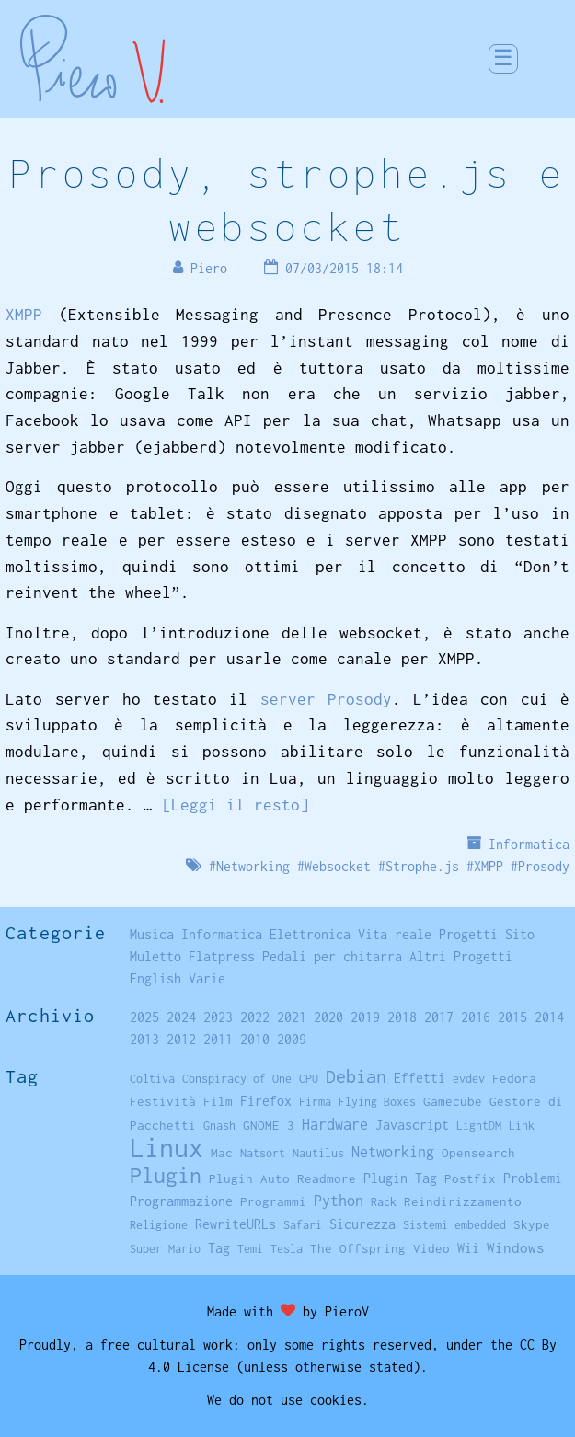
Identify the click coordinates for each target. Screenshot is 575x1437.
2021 (291, 1017)
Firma (315, 1102)
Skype (531, 1224)
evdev (469, 1079)
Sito (520, 934)
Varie (207, 978)
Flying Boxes (377, 1102)
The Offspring (358, 1248)
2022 (255, 1017)
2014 (549, 1017)
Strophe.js (422, 866)
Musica (152, 934)
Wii (468, 1248)
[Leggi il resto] (235, 805)
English (155, 978)
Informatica (529, 844)
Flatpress (222, 956)
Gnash (219, 1125)
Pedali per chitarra (332, 956)
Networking (253, 866)
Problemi (532, 1178)
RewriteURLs (235, 1224)
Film (218, 1101)
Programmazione (181, 1201)
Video (431, 1248)
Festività (163, 1101)
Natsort (262, 1153)
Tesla (286, 1249)
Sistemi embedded (454, 1225)
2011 (218, 1039)
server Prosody (326, 699)
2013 (144, 1039)
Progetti (468, 934)
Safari (302, 1225)
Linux (166, 1147)
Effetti (419, 1078)
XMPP (24, 314)
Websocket (338, 866)
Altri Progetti (460, 956)
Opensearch (478, 1152)
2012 (181, 1039)
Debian (356, 1075)
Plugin (165, 1175)
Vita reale (394, 934)
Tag (219, 1248)
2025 (144, 1017)
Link (522, 1125)
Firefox (266, 1101)
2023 (218, 1017)
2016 (475, 1017)
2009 (291, 1039)
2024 (181, 1017)
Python (338, 1200)
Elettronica (310, 934)
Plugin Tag (400, 1178)
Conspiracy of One (237, 1079)
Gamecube (452, 1101)
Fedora (514, 1078)
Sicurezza (362, 1224)
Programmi (273, 1201)
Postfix (470, 1178)
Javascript (412, 1124)
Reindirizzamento (463, 1201)
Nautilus (318, 1153)
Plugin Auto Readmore (282, 1178)
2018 (402, 1017)
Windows (516, 1247)
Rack (384, 1202)
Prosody (543, 866)
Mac (222, 1152)
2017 (439, 1017)
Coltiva (152, 1079)
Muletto (155, 956)
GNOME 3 (268, 1125)
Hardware (335, 1123)
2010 (255, 1039)
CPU (308, 1079)
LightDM (478, 1125)
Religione (159, 1225)
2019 (365, 1017)
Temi (250, 1249)
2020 (328, 1017)
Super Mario (165, 1249)
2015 (512, 1017)
